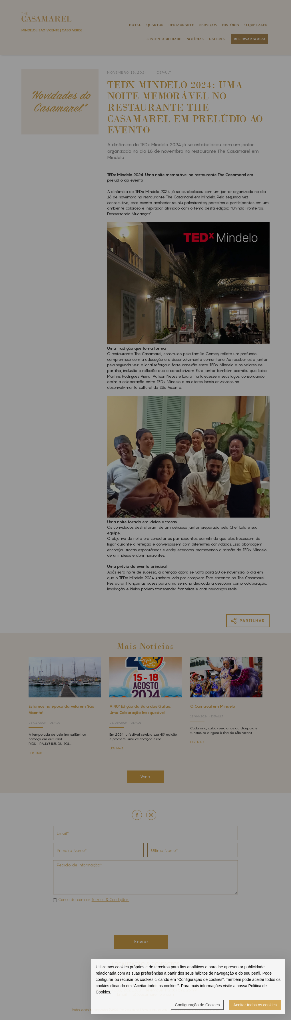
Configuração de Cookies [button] (197, 1005)
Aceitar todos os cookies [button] (255, 1005)
